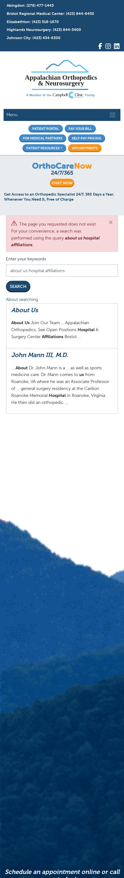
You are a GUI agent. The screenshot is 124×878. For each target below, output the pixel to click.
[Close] (111, 222)
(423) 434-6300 (46, 38)
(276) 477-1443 (40, 5)
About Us (24, 310)
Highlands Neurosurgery (29, 29)
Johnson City (18, 38)
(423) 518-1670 (45, 21)
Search (18, 286)
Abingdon (15, 5)
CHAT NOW (62, 183)
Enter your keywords (26, 259)
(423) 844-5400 (67, 29)
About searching (22, 299)
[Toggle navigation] (112, 115)
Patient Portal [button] (45, 128)
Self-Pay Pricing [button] (86, 138)
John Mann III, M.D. (39, 354)
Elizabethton (18, 21)
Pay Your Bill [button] (80, 128)
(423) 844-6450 (80, 13)
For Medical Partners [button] (42, 138)
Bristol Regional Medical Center (35, 13)
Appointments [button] (85, 148)
